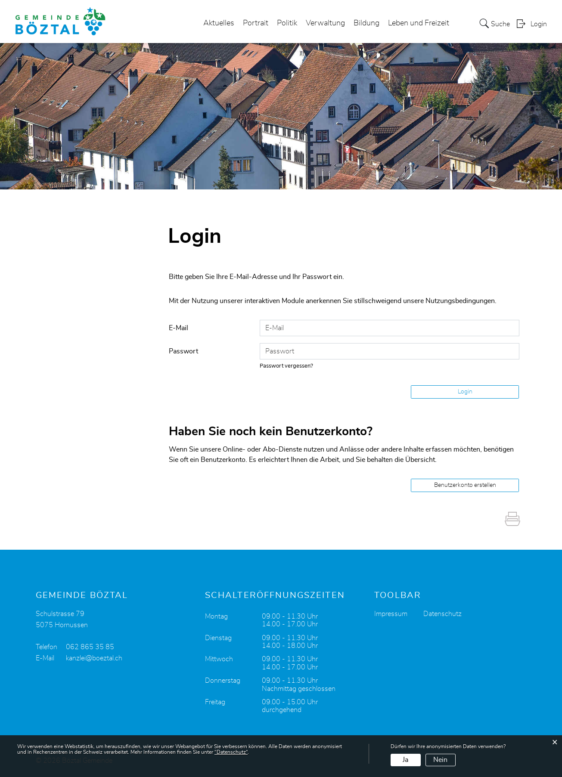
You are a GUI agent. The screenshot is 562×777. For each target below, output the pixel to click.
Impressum (390, 613)
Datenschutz (442, 613)
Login (539, 24)
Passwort (183, 351)
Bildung (366, 23)
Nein (440, 759)
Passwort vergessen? (286, 366)
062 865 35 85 (90, 647)
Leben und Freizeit (418, 23)
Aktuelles (218, 23)
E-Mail (178, 328)
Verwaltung (325, 23)
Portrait (255, 23)
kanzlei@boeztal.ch (94, 658)
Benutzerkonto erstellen (465, 485)
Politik (287, 23)
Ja (405, 759)
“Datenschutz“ (231, 752)
